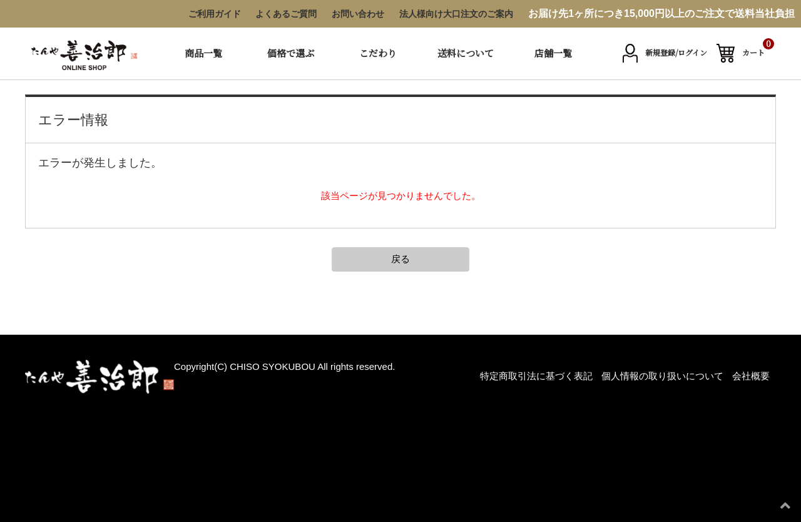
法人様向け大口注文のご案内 (456, 14)
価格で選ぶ (290, 52)
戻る (400, 258)
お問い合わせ (358, 14)
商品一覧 (203, 52)
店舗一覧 (553, 52)
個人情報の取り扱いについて (662, 376)
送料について (465, 52)
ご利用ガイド (214, 14)
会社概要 (751, 376)
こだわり (378, 52)
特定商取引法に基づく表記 (536, 376)
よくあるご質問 (286, 14)
